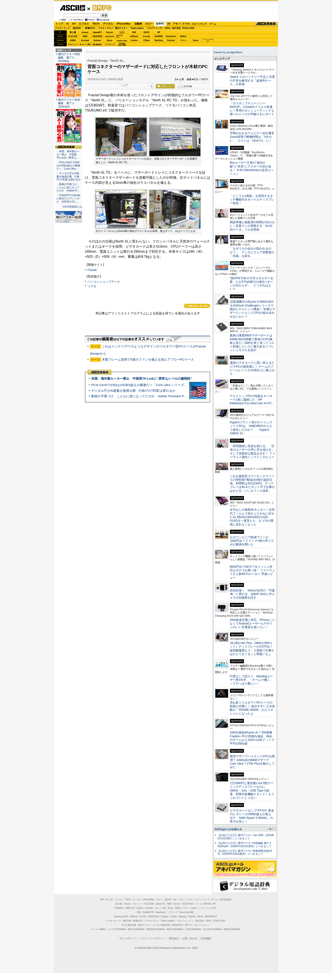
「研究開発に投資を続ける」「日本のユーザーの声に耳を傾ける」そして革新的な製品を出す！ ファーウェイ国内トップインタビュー (252, 451)
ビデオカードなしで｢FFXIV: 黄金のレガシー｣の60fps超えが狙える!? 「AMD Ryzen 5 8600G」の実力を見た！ (252, 816)
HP (158, 32)
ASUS (146, 32)
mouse (85, 32)
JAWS (73, 40)
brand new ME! (187, 912)
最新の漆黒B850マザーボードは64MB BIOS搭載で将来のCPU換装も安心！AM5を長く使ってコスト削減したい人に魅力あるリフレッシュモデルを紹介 (252, 343)
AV (169, 23)
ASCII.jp (72, 8)
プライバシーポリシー (153, 938)
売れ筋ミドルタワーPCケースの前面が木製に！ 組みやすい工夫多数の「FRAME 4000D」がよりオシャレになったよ (252, 708)
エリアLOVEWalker (117, 929)
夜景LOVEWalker (175, 929)
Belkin (183, 36)
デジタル (108, 23)
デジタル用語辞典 (161, 925)
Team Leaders (167, 921)
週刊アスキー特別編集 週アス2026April (69, 103)
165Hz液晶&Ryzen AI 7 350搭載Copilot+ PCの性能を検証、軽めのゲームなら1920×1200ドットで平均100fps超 (252, 738)
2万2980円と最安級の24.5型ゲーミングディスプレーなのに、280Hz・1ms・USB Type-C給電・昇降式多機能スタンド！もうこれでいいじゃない (252, 790)
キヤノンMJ (85, 44)
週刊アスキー (121, 28)
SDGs (168, 28)
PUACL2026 (188, 28)
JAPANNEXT (97, 44)
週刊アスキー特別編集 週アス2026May (69, 58)
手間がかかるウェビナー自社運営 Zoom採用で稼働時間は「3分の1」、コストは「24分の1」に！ (253, 136)
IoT (74, 23)
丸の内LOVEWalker (212, 929)
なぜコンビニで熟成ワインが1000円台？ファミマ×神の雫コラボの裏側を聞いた (252, 540)
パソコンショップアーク (103, 281)
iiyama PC (160, 904)
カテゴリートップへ (197, 306)
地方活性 (176, 28)
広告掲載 (206, 938)
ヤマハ (183, 40)
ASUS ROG (97, 36)
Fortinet (171, 40)
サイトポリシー (128, 938)
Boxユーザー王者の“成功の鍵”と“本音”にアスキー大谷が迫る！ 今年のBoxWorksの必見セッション (252, 168)
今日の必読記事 (128, 925)
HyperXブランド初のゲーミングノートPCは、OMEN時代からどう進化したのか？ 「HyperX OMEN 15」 (251, 428)
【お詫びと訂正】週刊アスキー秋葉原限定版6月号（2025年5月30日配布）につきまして (244, 852)
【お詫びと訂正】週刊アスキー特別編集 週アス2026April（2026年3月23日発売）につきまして (244, 845)
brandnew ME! (122, 44)
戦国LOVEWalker (232, 929)
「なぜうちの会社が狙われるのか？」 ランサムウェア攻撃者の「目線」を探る (252, 252)
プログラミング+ (155, 28)
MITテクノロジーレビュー (197, 925)
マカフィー (73, 44)
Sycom (109, 32)
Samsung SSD (121, 916)
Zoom (195, 40)
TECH (95, 23)
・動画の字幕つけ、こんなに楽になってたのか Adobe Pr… (68, 187)
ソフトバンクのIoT (208, 40)
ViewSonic (171, 36)
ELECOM (72, 36)
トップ (59, 23)
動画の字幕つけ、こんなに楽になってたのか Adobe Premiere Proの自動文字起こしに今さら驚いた (162, 396)
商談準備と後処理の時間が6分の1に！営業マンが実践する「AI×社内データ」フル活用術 (252, 225)
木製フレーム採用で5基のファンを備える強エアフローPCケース (148, 359)
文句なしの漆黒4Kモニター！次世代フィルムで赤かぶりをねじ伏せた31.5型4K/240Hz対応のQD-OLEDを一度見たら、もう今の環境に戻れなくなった (252, 517)
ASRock (134, 36)
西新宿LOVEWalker (156, 929)
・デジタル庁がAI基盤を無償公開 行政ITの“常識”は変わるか (69, 176)
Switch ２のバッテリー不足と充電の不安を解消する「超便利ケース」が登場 (252, 80)
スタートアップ (198, 24)
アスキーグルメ (105, 28)
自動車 (138, 23)
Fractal (92, 270)
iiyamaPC (97, 32)
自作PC (100, 7)
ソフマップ (109, 44)
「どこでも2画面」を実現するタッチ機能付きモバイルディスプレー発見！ (252, 199)
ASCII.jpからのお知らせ (228, 829)
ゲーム (212, 24)
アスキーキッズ (62, 28)
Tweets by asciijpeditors (227, 52)
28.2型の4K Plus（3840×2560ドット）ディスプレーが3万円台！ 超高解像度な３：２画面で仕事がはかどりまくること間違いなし (252, 648)
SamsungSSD (119, 36)
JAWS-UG (130, 908)
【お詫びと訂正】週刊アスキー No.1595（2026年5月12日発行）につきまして (245, 837)
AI (67, 23)
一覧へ (270, 829)
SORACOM (153, 916)
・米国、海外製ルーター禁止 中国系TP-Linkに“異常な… (68, 154)
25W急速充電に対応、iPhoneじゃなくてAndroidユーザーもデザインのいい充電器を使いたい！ (252, 623)
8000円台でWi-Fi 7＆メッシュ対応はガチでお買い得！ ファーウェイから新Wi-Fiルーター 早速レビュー (252, 572)
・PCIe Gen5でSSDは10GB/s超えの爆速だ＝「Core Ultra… (68, 165)
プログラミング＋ (185, 921)
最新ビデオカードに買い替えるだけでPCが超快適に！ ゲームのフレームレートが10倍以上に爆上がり (252, 368)
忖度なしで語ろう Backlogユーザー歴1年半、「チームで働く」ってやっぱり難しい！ (251, 680)
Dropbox (134, 40)
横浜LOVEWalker (136, 929)
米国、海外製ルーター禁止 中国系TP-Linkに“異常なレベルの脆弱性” (141, 378)
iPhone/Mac (124, 23)
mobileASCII (177, 925)
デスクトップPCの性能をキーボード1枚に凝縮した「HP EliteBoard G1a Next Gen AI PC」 (252, 399)
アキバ (176, 23)
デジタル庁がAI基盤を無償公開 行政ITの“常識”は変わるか (133, 390)
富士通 (73, 32)
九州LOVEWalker (193, 929)
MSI (134, 32)
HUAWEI (159, 36)
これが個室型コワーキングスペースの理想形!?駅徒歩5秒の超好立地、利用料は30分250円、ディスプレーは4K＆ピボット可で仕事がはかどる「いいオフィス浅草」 (252, 483)
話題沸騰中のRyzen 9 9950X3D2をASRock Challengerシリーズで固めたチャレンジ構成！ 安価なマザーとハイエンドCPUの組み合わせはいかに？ (252, 309)
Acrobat (85, 40)
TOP (102, 899)
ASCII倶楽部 (266, 24)
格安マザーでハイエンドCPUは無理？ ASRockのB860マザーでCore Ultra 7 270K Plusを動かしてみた (252, 761)
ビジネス (84, 23)
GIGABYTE (109, 36)
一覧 (150, 86)
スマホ (186, 23)
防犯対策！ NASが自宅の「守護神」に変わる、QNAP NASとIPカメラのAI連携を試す (252, 594)
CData (146, 40)
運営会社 (174, 938)
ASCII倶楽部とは (72, 206)
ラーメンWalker (98, 929)
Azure (110, 40)
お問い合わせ (189, 938)
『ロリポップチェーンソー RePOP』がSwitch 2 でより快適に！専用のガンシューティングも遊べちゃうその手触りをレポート (252, 109)
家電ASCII (90, 28)
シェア (124, 85)
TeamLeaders (137, 28)
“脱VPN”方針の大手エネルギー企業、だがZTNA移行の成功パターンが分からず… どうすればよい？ (251, 283)
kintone (97, 40)
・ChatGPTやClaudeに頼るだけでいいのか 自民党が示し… (68, 198)
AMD (85, 36)
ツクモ (91, 286)
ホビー (149, 23)
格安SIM (77, 28)
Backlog (159, 40)
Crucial (146, 36)
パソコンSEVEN (122, 32)
